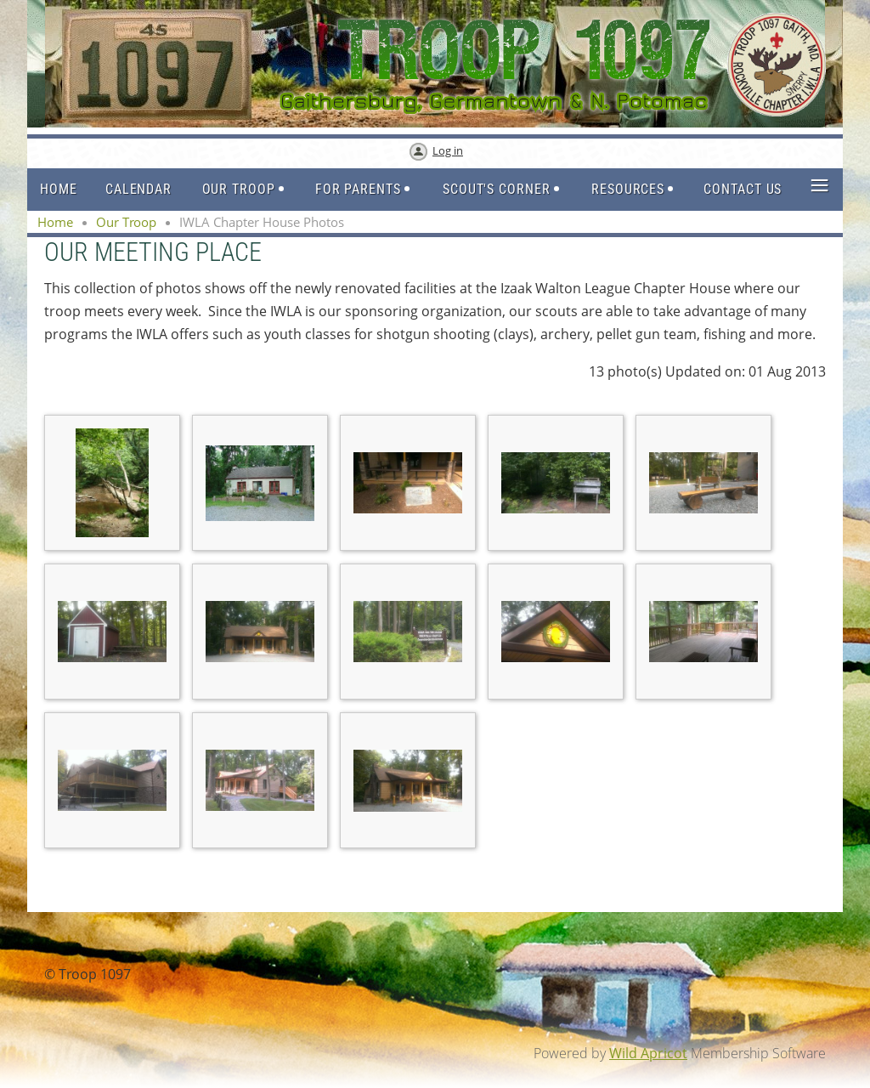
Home (55, 221)
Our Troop (126, 221)
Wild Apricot (648, 1053)
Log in (447, 150)
